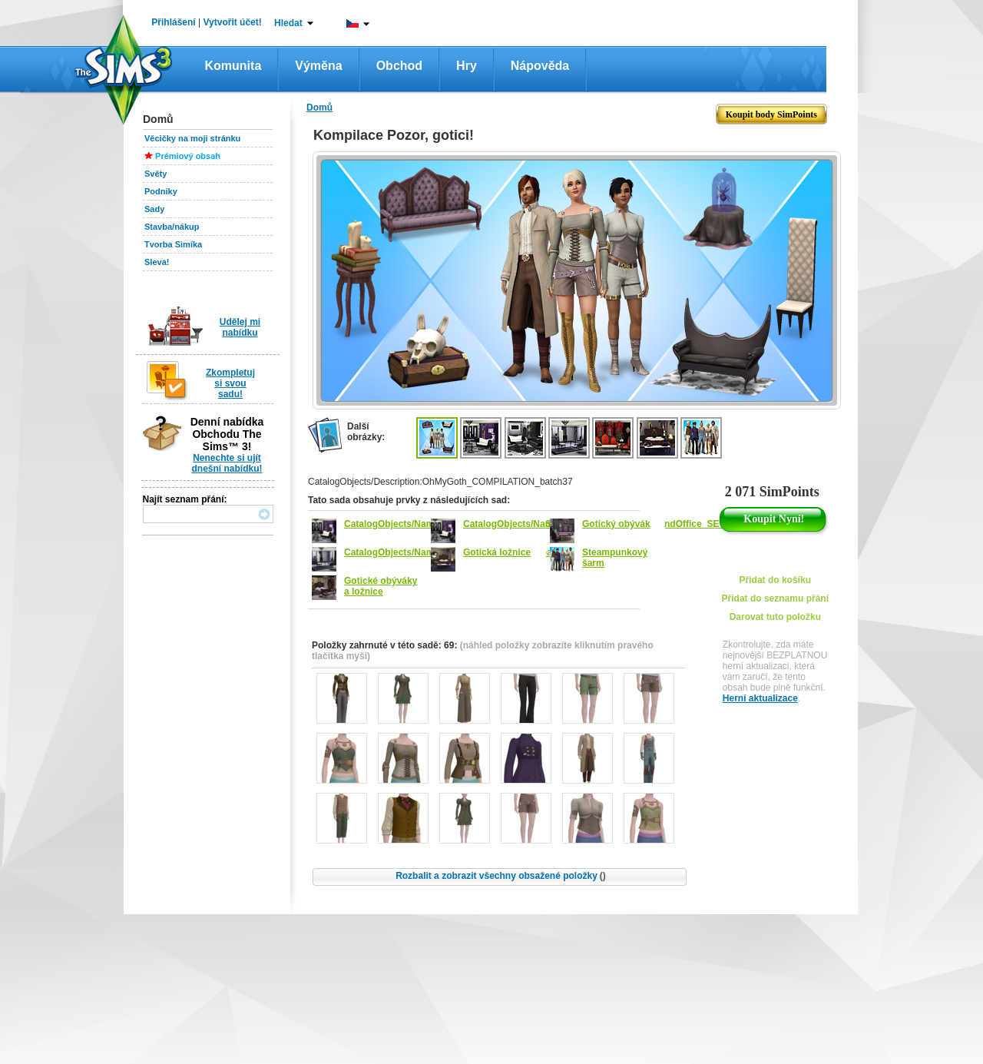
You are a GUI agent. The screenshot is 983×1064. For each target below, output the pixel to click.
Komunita (233, 65)
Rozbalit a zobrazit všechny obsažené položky (501, 875)
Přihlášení (173, 22)
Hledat (288, 23)
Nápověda (540, 65)
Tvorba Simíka (173, 244)
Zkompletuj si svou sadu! (230, 383)
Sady (154, 209)
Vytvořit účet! (233, 22)
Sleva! (156, 262)
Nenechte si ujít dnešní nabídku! (226, 463)
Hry (466, 65)
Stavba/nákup (172, 226)
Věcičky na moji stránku (192, 138)
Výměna (318, 65)
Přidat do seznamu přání (775, 598)
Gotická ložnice (497, 552)
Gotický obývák (616, 524)
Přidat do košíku (775, 580)
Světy (155, 173)
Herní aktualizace (760, 698)
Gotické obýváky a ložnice (380, 586)
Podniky (160, 191)
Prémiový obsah (187, 156)
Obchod (399, 65)
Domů (319, 107)
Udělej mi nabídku (240, 327)
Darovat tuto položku (775, 617)
